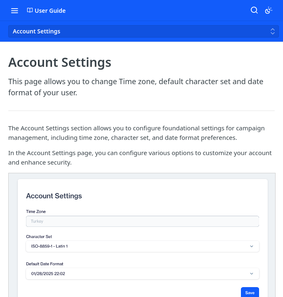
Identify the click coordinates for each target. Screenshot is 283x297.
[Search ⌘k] (254, 10)
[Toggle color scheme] (268, 10)
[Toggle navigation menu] (14, 10)
